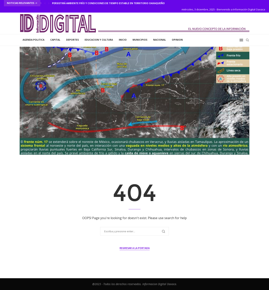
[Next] (48, 3)
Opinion (177, 39)
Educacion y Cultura (99, 39)
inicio (123, 39)
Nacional (159, 39)
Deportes (72, 39)
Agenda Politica (33, 39)
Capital (55, 39)
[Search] (247, 40)
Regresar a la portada (135, 248)
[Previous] (45, 3)
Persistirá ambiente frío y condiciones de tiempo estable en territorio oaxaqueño (108, 3)
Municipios (140, 39)
